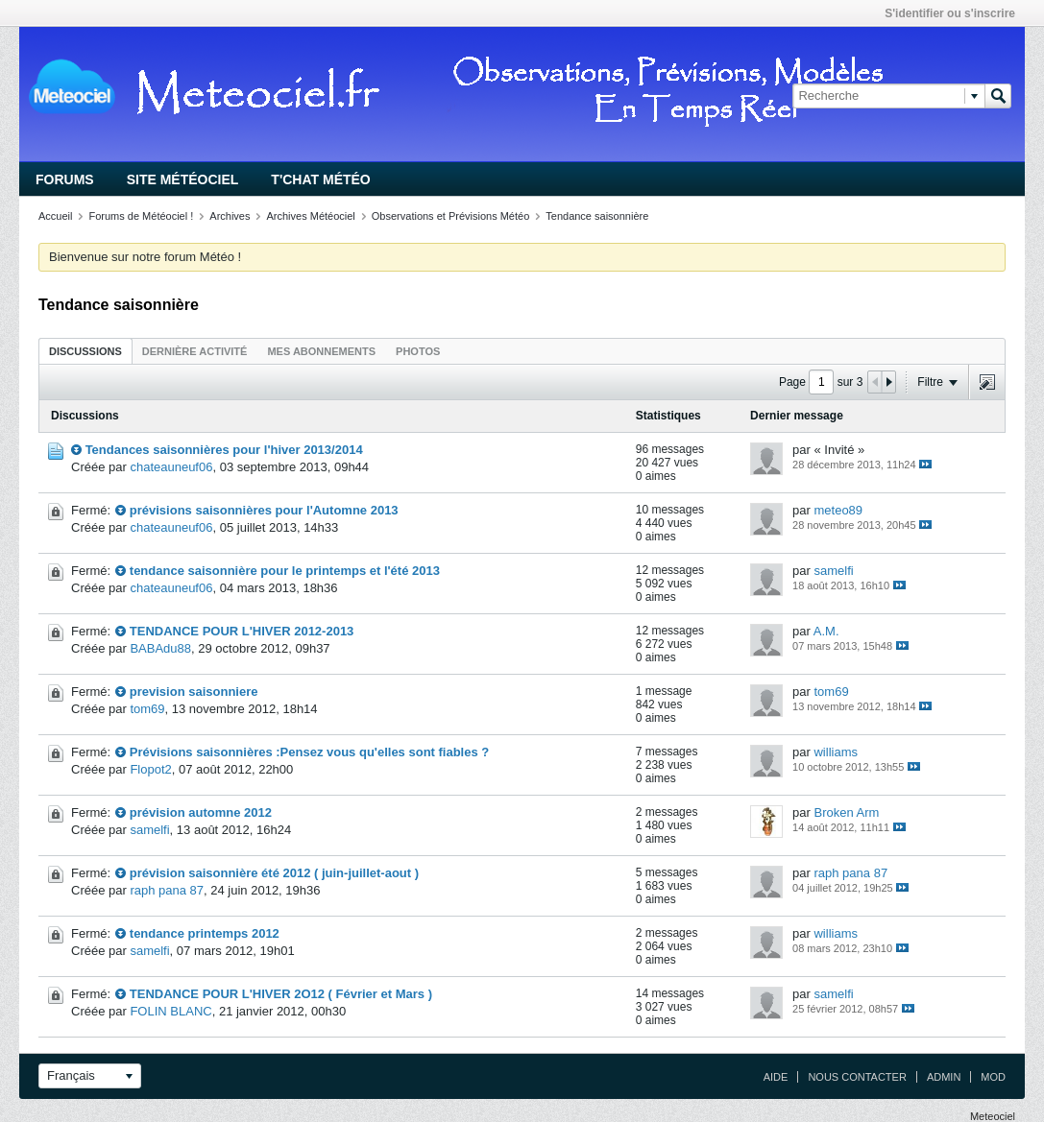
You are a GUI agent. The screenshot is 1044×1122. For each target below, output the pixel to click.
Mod (993, 1077)
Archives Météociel (310, 216)
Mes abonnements (321, 351)
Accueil (55, 216)
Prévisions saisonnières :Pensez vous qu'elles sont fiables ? (309, 752)
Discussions (85, 351)
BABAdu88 (160, 648)
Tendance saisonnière (597, 216)
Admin (943, 1077)
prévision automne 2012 (201, 812)
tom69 (147, 709)
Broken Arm (846, 812)
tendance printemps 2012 (204, 933)
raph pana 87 (167, 890)
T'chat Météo (320, 179)
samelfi (833, 570)
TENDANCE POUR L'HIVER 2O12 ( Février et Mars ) (281, 994)
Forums (65, 179)
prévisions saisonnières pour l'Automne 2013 (264, 510)
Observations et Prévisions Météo (450, 216)
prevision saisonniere (194, 691)
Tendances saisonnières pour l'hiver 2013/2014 (224, 449)
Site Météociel (183, 179)
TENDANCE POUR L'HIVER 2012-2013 (242, 631)
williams (835, 752)
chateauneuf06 (171, 467)
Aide (776, 1077)
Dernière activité (195, 351)
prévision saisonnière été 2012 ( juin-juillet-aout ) (274, 873)
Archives (229, 216)
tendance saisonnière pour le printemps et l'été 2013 (285, 570)
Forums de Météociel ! (140, 216)
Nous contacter (857, 1077)
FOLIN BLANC (170, 1011)
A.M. (826, 631)
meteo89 (837, 510)
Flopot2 (150, 769)
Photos (418, 351)
